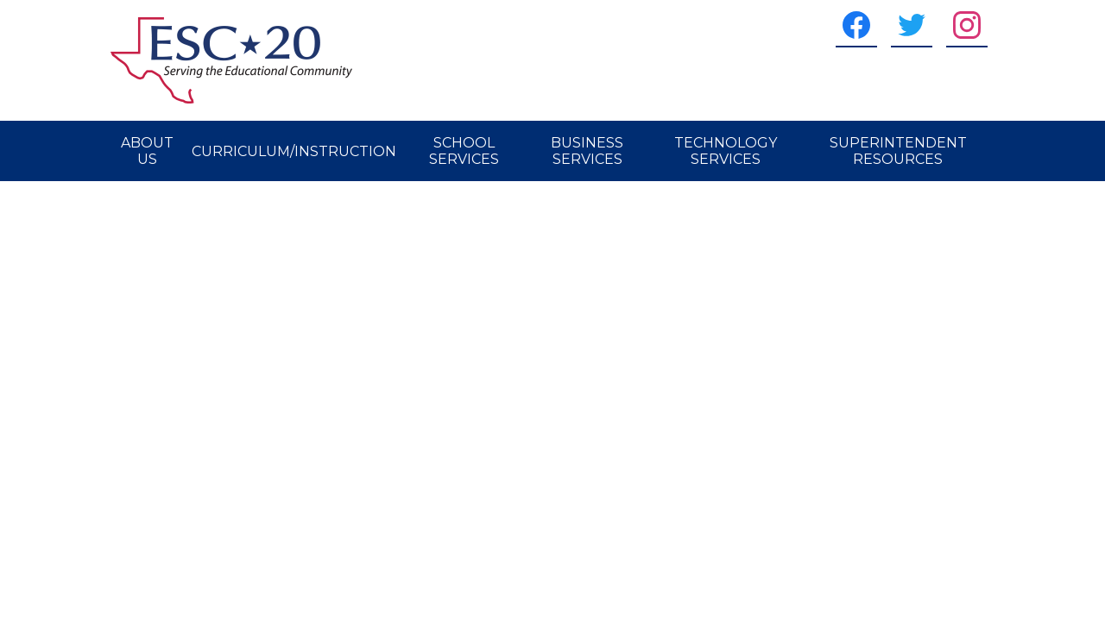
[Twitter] (911, 25)
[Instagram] (967, 25)
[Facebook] (856, 25)
